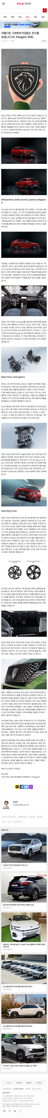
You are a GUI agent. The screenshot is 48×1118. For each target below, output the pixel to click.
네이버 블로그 (4, 1111)
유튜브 (15, 1111)
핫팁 (12, 17)
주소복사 (31, 787)
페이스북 (20, 1111)
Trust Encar (20, 3)
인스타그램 (10, 1111)
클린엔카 (29, 1083)
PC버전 (39, 1083)
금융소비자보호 (36, 1089)
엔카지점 (19, 1083)
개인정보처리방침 (18, 1089)
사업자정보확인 (7, 1089)
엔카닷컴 (39, 817)
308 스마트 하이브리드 (9, 817)
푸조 (9, 822)
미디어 (28, 3)
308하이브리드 (22, 817)
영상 (20, 17)
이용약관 (27, 1089)
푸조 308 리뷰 (17, 822)
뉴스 (27, 17)
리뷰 (35, 17)
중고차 (4, 822)
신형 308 (32, 817)
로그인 (9, 1083)
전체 (5, 17)
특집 (43, 17)
